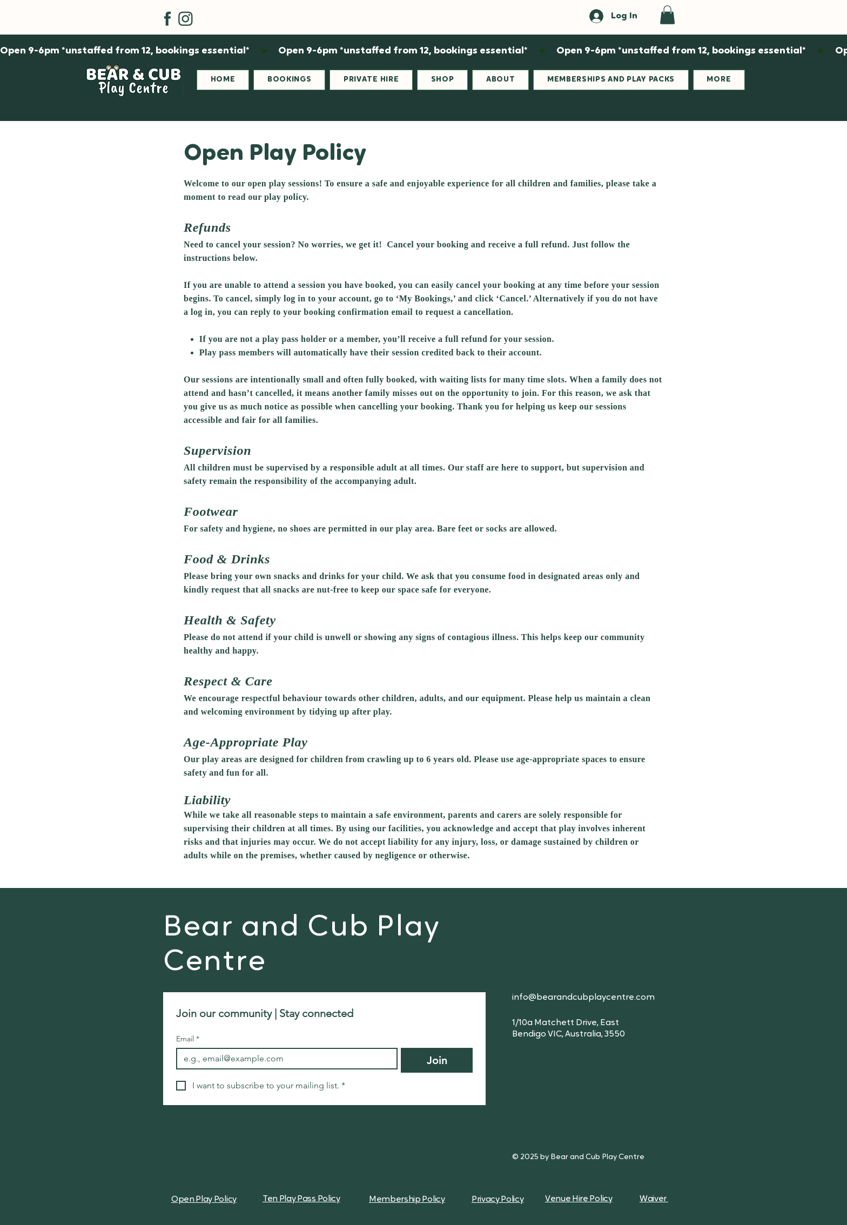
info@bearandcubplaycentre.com (583, 997)
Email (187, 1039)
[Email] (283, 1058)
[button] (667, 14)
